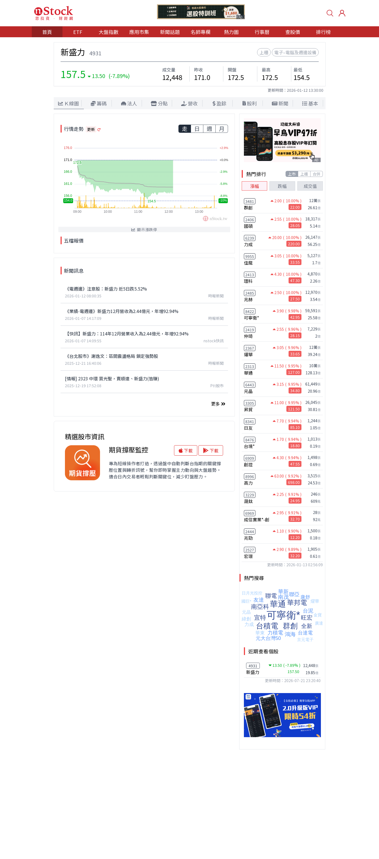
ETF (77, 31)
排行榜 (323, 31)
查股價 (292, 31)
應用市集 (139, 31)
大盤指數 (108, 31)
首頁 (47, 31)
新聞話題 (170, 31)
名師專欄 (200, 31)
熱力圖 (231, 31)
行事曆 (262, 31)
